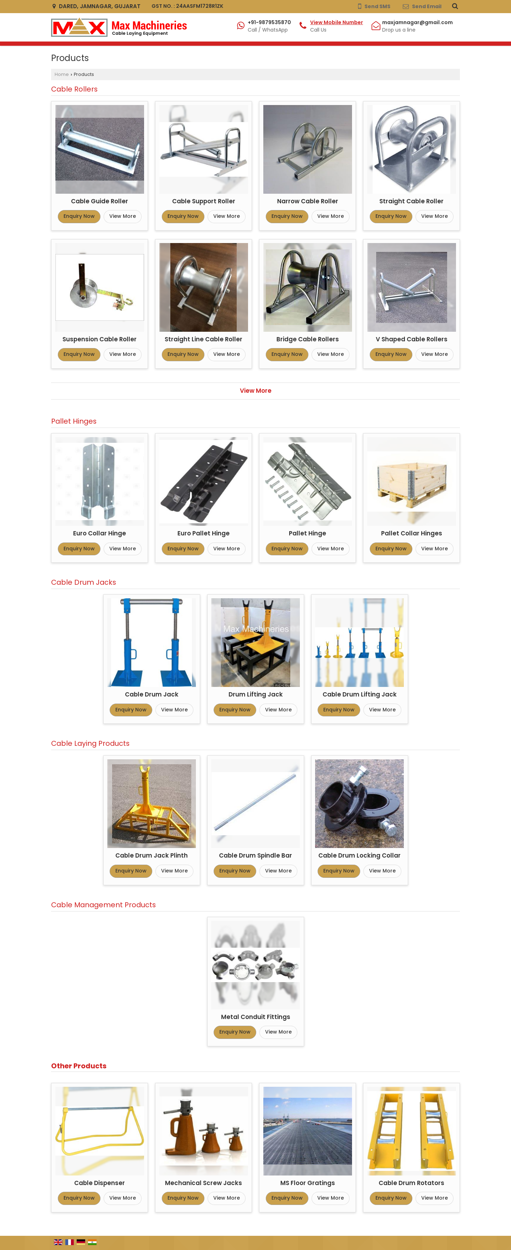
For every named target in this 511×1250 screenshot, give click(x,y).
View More (122, 216)
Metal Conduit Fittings (255, 1017)
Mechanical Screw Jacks (203, 1183)
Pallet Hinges (74, 421)
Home (62, 74)
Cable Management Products (103, 905)
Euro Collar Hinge (99, 533)
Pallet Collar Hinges (411, 533)
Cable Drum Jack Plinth (151, 855)
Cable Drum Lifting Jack (360, 694)
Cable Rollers (74, 89)
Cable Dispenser (99, 1183)
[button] (336, 22)
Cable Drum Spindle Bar (255, 855)
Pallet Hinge (307, 533)
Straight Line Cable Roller (203, 339)
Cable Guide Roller (99, 201)
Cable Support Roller (203, 201)
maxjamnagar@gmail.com (417, 22)
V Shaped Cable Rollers (411, 339)
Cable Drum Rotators (411, 1183)
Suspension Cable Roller (99, 339)
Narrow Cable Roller (307, 201)
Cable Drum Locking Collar (359, 855)
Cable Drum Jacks (83, 582)
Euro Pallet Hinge (203, 533)
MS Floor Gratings (307, 1183)
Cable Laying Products (90, 743)
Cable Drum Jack (151, 694)
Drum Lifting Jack (256, 694)
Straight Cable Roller (411, 201)
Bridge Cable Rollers (307, 339)
